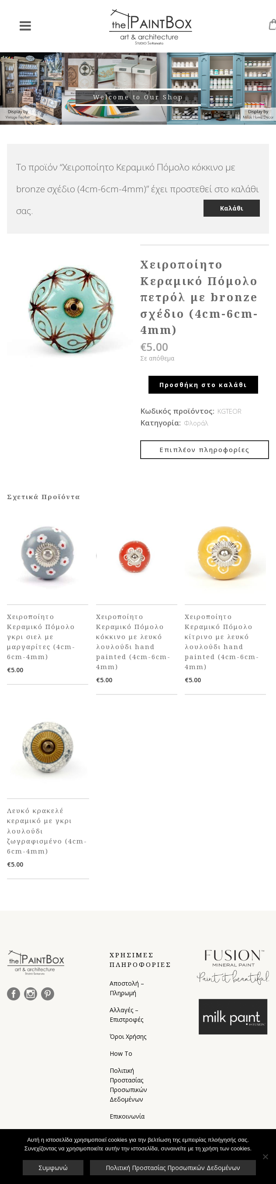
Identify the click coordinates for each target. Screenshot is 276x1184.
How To (121, 1053)
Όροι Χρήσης (128, 1036)
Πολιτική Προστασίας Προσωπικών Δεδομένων (128, 1084)
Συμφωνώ (53, 1168)
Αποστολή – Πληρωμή (127, 988)
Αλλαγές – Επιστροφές (126, 1015)
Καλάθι (231, 208)
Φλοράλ (196, 422)
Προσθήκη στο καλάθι (203, 385)
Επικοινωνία (127, 1116)
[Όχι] (265, 1156)
